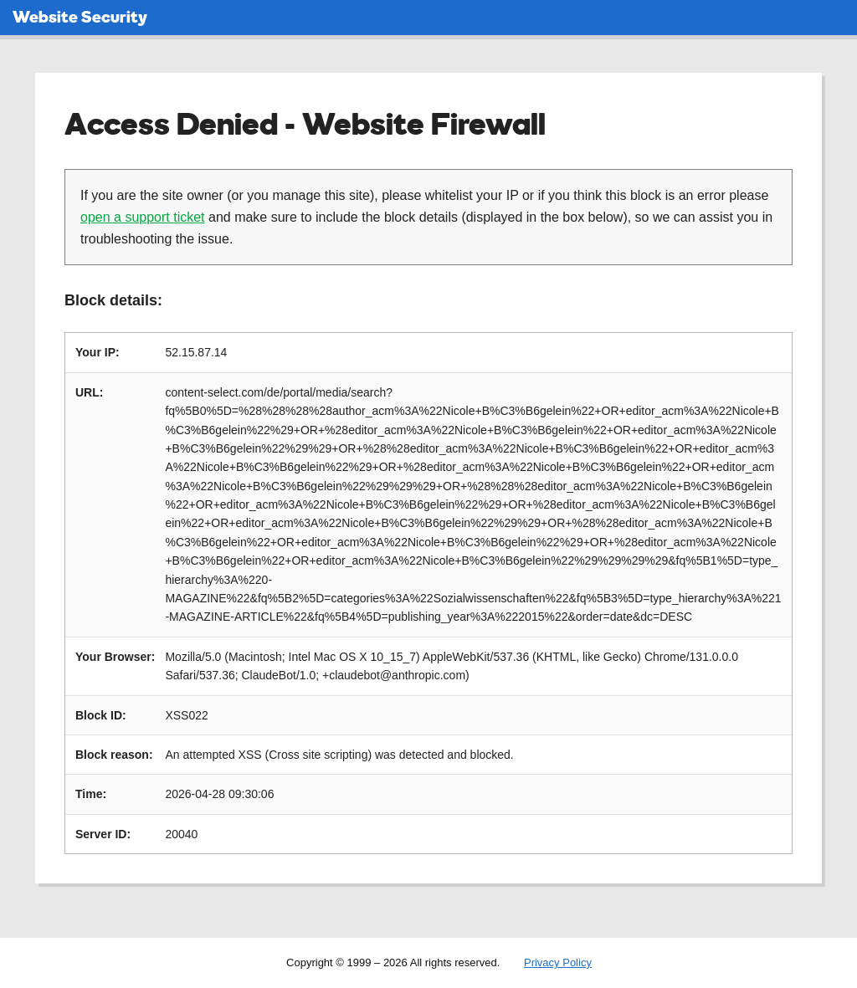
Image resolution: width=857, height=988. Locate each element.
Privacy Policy (558, 962)
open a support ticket (142, 217)
